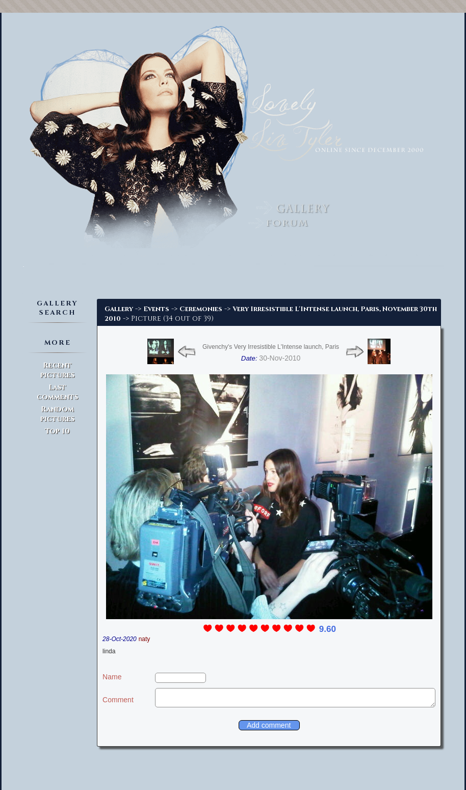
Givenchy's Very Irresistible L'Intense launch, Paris (270, 346)
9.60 (327, 629)
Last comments (57, 392)
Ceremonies (200, 309)
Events (156, 309)
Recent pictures (57, 370)
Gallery (119, 309)
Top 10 (57, 431)
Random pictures (57, 414)
